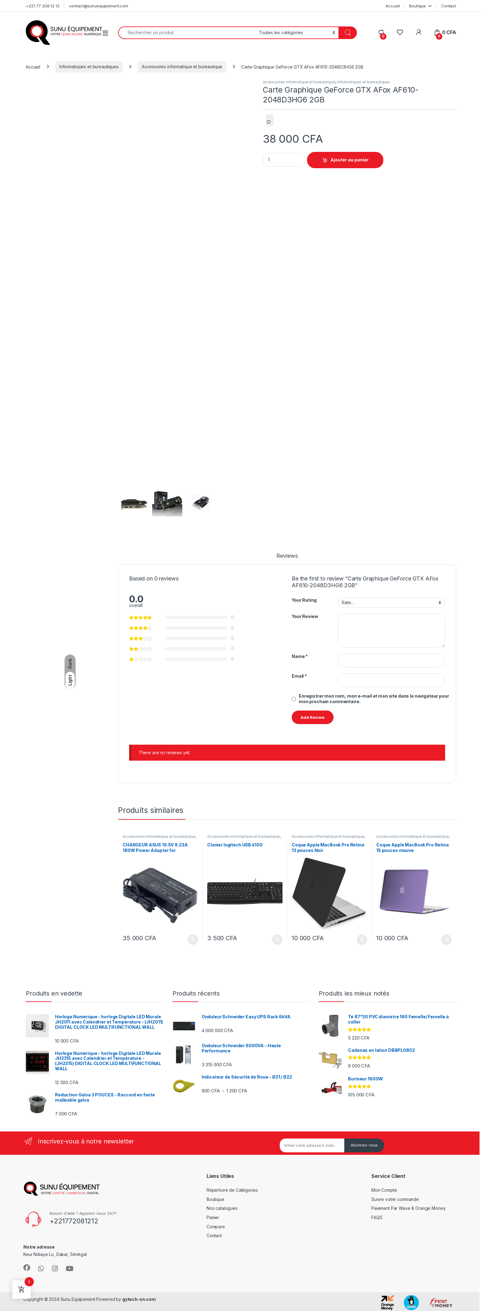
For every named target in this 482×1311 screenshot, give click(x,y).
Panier (213, 1217)
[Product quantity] (284, 160)
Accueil (392, 5)
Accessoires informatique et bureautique (182, 66)
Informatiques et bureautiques (89, 66)
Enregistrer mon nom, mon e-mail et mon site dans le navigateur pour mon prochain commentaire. (374, 698)
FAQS (376, 1217)
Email (299, 676)
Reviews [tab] (287, 556)
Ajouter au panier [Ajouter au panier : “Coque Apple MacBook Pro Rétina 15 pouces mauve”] (446, 939)
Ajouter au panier (349, 159)
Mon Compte (384, 1190)
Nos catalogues (222, 1208)
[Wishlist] (399, 32)
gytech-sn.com (139, 1299)
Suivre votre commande (395, 1199)
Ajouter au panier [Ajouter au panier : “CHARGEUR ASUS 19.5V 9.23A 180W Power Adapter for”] (193, 939)
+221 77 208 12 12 (43, 5)
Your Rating (304, 600)
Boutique (417, 5)
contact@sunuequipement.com (98, 5)
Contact (448, 5)
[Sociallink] (26, 1267)
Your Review (305, 616)
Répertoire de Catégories (232, 1190)
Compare (216, 1226)
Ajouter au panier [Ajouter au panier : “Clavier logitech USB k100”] (277, 939)
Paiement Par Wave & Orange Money (408, 1208)
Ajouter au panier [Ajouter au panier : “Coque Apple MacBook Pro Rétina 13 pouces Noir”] (362, 939)
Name (300, 656)
